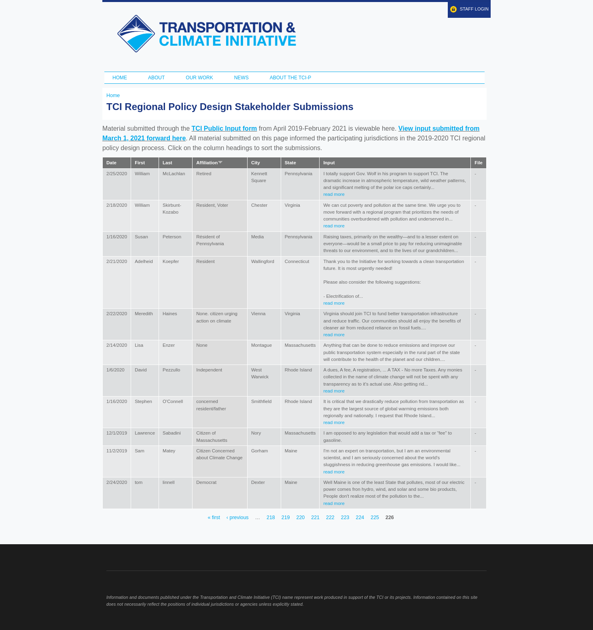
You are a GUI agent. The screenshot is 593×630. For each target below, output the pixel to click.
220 (300, 517)
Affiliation (209, 162)
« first (214, 517)
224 (360, 517)
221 (315, 517)
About (156, 78)
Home (119, 78)
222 (330, 517)
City (255, 162)
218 (271, 517)
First (140, 162)
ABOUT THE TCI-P (290, 78)
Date (111, 162)
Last (167, 162)
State (290, 162)
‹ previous (238, 517)
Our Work (199, 78)
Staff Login (474, 8)
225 (375, 517)
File (478, 162)
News (241, 78)
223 (345, 517)
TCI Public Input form (224, 128)
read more (333, 194)
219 (286, 517)
